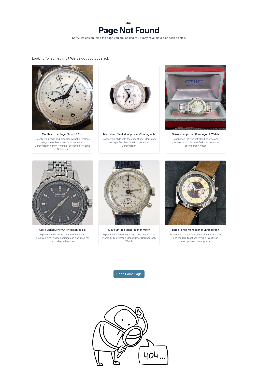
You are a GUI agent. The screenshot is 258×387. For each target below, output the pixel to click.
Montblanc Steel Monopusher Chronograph (129, 134)
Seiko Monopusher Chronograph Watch (195, 134)
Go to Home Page (129, 274)
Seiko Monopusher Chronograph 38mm (62, 229)
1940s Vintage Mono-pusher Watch (129, 229)
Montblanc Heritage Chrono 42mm (62, 134)
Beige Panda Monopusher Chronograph (195, 229)
